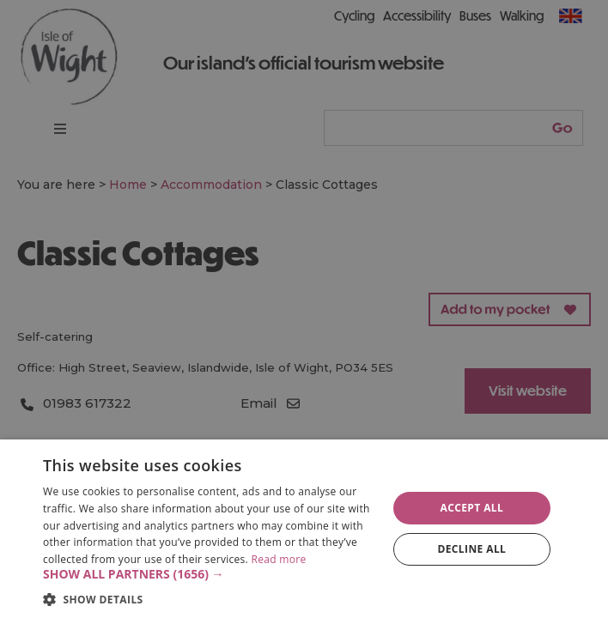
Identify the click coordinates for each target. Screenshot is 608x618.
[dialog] (304, 528)
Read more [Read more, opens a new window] (278, 559)
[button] (210, 574)
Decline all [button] (471, 549)
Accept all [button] (471, 507)
